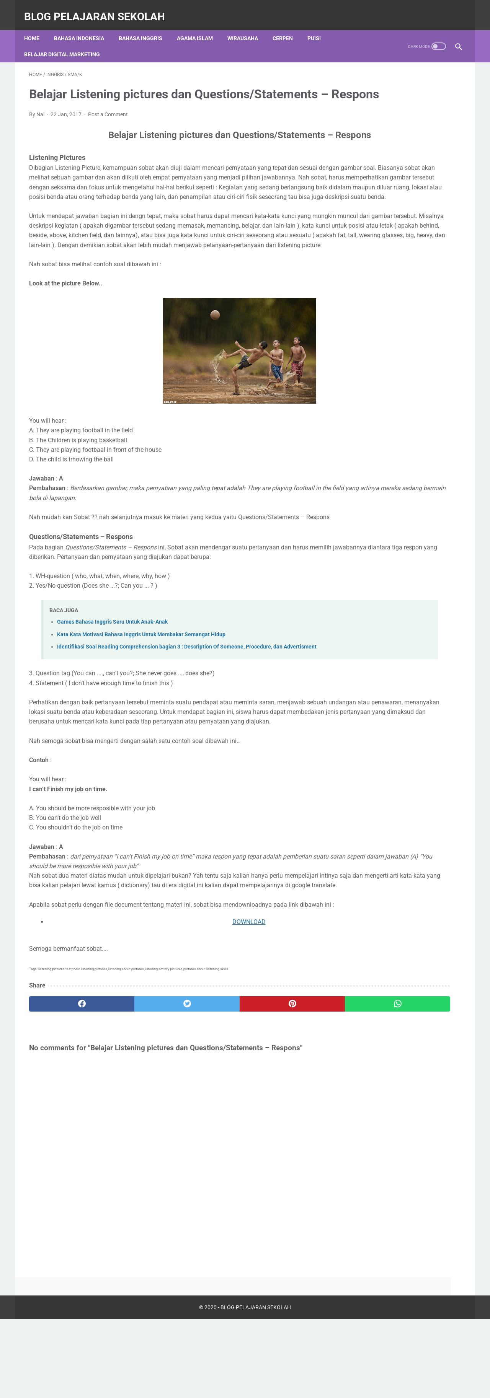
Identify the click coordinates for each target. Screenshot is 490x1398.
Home (36, 26)
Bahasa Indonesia (84, 26)
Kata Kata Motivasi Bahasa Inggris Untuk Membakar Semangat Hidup (141, 704)
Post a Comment (108, 127)
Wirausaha (247, 26)
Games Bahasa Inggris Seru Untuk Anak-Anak (112, 692)
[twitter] (137, 1111)
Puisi (319, 26)
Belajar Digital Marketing (67, 42)
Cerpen (288, 26)
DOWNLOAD (183, 1029)
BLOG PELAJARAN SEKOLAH (99, 9)
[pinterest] (210, 1111)
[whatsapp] (282, 1111)
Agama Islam (200, 26)
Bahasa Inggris (145, 26)
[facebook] (65, 1111)
